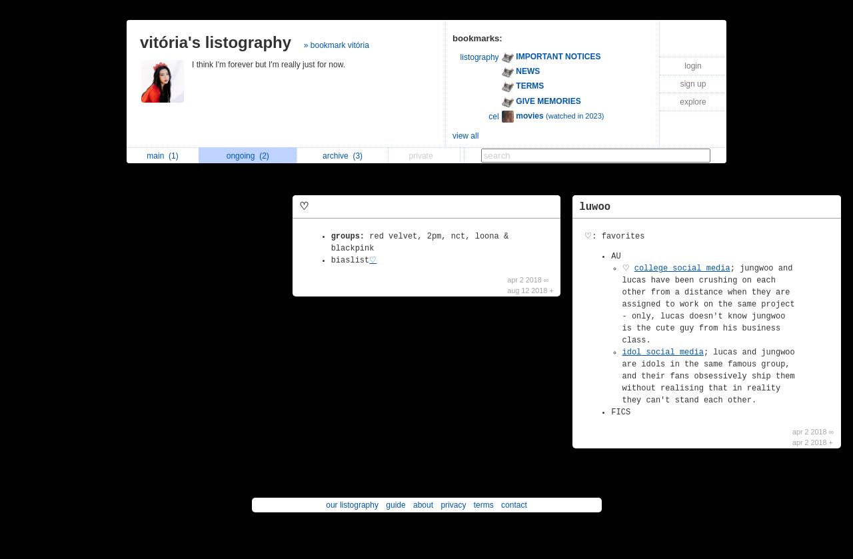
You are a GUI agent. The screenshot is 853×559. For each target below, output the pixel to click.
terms (484, 505)
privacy (453, 505)
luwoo (594, 207)
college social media (682, 268)
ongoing (248, 156)
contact (514, 505)
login (692, 66)
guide (395, 505)
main (162, 156)
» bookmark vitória (336, 45)
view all (465, 136)
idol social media (663, 352)
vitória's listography (215, 42)
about (423, 505)
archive (343, 156)
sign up (693, 84)
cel (493, 116)
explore (693, 102)
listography (479, 57)
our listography (352, 505)
